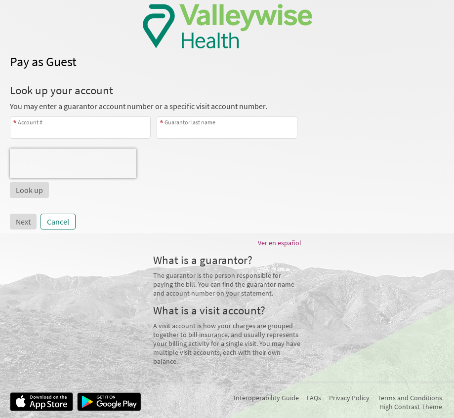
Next (23, 222)
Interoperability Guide (266, 397)
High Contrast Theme (410, 406)
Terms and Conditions (409, 397)
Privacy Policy (349, 397)
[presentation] (73, 163)
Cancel (58, 222)
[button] (29, 190)
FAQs (314, 397)
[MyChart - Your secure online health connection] (227, 26)
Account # (30, 122)
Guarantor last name (190, 122)
